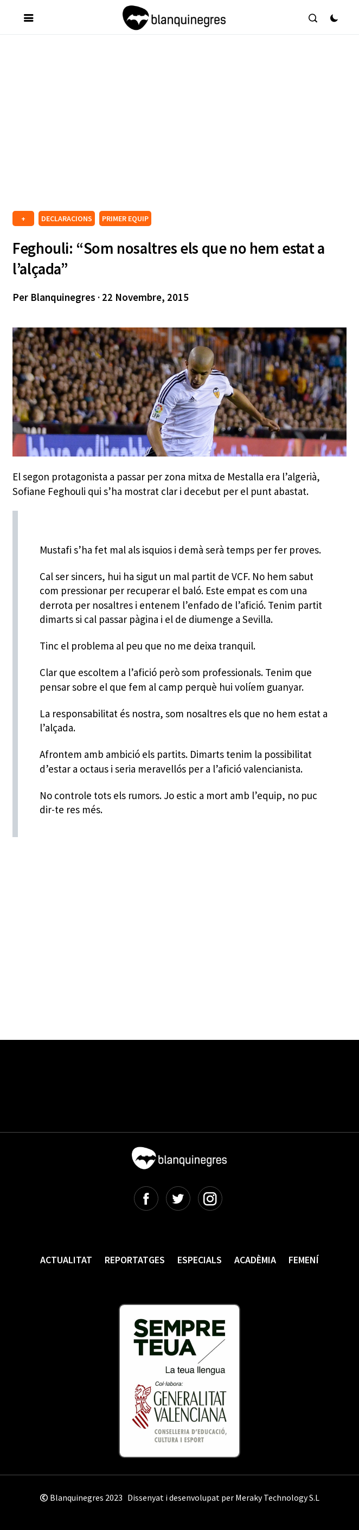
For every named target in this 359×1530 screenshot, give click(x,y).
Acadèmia (255, 1259)
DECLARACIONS (66, 218)
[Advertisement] (185, 127)
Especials (199, 1259)
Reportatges (135, 1259)
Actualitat (66, 1259)
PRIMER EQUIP (125, 218)
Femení (304, 1259)
